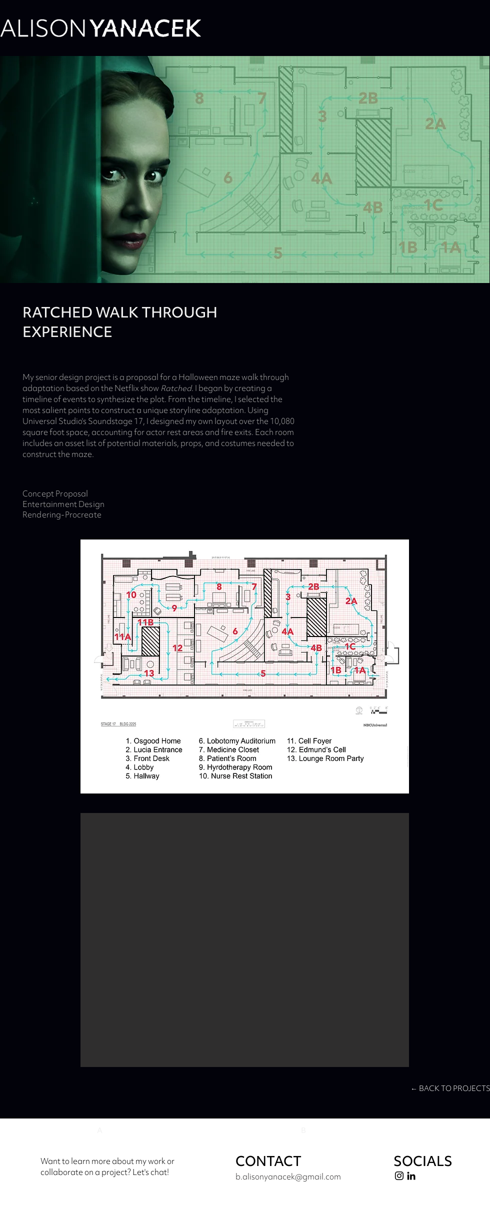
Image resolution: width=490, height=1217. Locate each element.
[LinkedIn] (411, 1176)
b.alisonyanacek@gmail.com (288, 1176)
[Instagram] (399, 1176)
